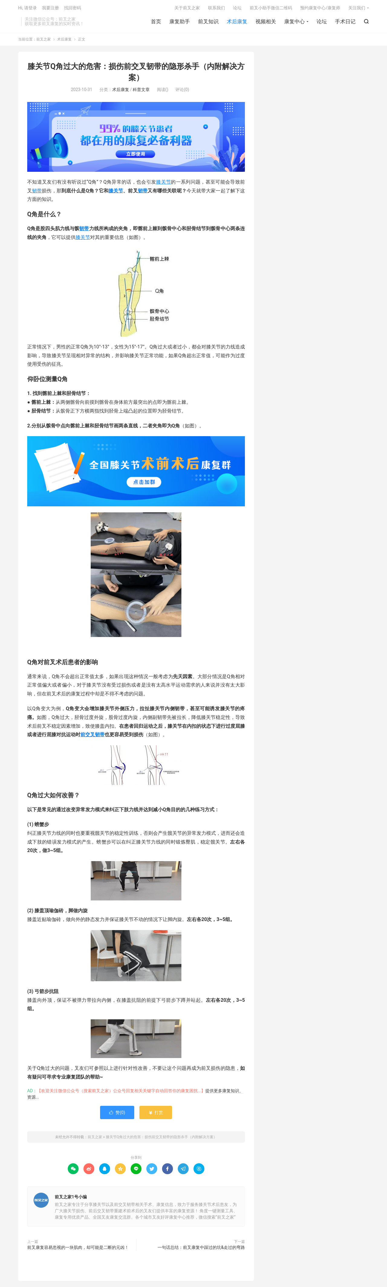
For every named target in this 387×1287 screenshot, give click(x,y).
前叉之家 (43, 39)
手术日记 (345, 21)
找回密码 (72, 7)
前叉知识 (208, 21)
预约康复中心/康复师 (320, 7)
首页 (156, 21)
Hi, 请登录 (27, 7)
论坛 (322, 21)
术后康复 (237, 21)
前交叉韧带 (92, 734)
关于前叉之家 (187, 7)
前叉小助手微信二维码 (271, 7)
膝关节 (163, 182)
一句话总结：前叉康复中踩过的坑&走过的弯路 (201, 1247)
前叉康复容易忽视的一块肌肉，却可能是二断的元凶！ (78, 1247)
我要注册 (50, 7)
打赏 (155, 1112)
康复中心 (294, 21)
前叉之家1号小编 (71, 1196)
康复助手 (179, 21)
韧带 (37, 191)
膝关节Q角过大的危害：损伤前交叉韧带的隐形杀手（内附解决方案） (161, 1137)
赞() (117, 1112)
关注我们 (356, 7)
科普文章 (141, 89)
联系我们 (216, 7)
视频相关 (265, 21)
